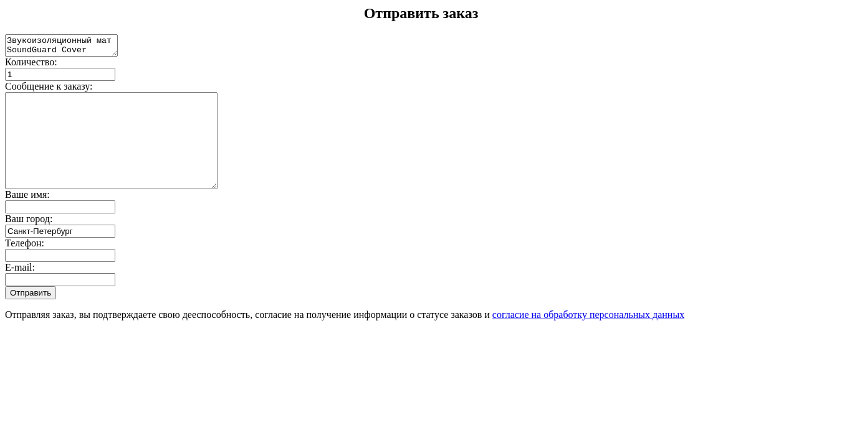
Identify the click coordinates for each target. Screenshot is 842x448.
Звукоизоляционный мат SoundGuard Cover (67, 47)
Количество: (31, 65)
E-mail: (20, 289)
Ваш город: (28, 241)
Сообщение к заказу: (49, 90)
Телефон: (24, 265)
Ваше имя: (27, 217)
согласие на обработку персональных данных (588, 337)
